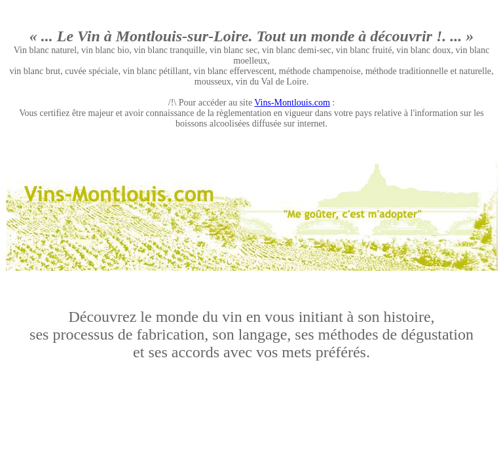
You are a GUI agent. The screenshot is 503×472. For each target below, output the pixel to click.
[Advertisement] (251, 156)
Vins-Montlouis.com (291, 103)
